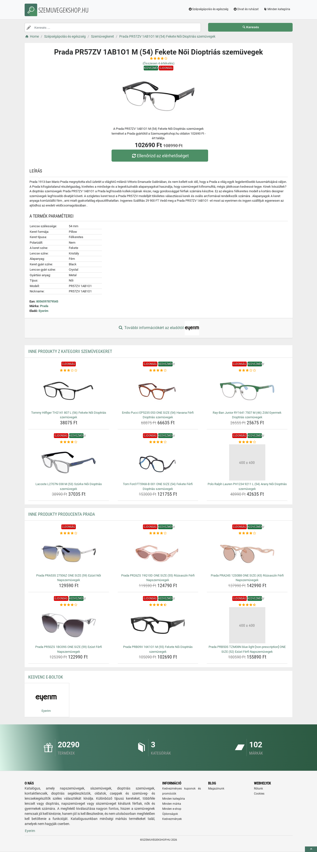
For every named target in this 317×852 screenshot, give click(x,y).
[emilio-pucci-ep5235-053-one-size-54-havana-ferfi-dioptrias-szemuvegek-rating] (158, 370)
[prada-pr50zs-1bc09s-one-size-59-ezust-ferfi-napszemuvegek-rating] (68, 605)
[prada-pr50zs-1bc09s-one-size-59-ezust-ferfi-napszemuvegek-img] (68, 625)
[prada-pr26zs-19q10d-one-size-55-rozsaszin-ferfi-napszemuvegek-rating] (158, 533)
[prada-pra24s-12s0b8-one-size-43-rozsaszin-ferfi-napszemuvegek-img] (247, 554)
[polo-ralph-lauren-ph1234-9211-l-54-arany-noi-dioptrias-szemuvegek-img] (247, 462)
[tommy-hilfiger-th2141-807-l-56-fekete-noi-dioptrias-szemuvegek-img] (68, 391)
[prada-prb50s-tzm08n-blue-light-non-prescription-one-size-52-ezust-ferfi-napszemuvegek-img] (247, 625)
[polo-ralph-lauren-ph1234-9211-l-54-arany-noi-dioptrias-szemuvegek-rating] (247, 442)
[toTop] (311, 849)
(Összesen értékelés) (159, 63)
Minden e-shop (171, 809)
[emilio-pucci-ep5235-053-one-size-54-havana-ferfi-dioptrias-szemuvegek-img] (158, 391)
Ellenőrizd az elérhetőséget (160, 155)
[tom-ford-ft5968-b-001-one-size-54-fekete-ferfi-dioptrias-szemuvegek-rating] (158, 442)
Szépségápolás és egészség (208, 9)
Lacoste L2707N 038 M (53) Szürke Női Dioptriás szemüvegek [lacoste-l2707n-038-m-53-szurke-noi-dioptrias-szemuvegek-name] (68, 486)
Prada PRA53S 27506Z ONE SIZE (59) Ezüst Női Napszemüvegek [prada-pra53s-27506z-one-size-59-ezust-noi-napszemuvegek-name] (68, 578)
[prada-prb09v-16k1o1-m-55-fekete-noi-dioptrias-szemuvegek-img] (158, 625)
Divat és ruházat (246, 9)
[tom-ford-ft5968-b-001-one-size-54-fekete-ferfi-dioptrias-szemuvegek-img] (158, 462)
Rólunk (258, 788)
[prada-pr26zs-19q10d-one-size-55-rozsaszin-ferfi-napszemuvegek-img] (158, 554)
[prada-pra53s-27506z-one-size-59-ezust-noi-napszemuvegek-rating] (68, 533)
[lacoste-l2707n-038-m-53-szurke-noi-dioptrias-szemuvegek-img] (68, 462)
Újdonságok (170, 814)
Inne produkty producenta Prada (61, 514)
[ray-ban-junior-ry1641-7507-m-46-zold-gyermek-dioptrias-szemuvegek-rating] (247, 370)
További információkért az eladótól (158, 328)
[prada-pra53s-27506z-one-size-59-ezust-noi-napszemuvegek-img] (68, 554)
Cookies (259, 793)
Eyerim (43, 311)
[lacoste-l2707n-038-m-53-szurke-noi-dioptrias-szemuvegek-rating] (68, 442)
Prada (44, 306)
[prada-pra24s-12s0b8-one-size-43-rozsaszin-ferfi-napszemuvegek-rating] (247, 533)
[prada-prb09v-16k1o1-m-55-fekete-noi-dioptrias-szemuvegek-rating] (158, 605)
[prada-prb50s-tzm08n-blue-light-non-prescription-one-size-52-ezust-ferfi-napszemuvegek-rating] (247, 605)
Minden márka (171, 803)
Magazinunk (216, 788)
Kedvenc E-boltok (45, 677)
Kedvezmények (172, 819)
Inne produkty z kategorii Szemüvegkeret (70, 351)
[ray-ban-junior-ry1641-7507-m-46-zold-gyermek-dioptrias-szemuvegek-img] (247, 391)
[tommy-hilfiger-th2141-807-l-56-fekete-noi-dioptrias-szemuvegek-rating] (68, 370)
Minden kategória (276, 9)
